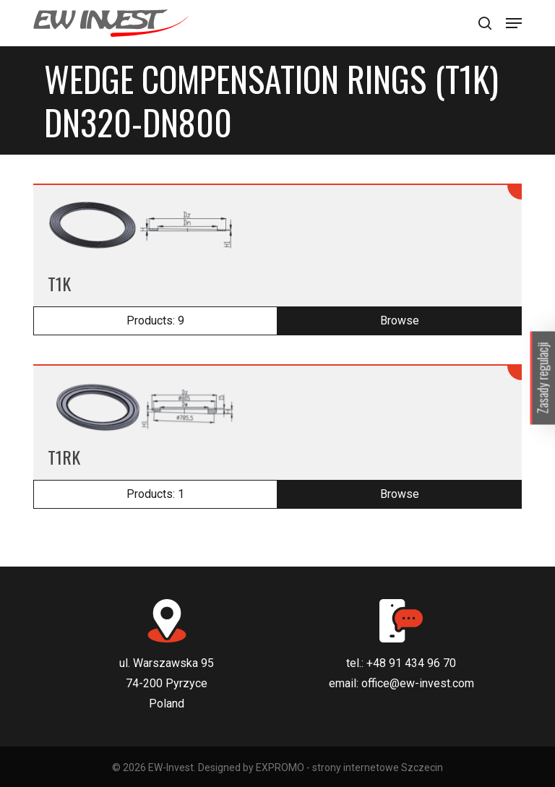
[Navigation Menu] (514, 23)
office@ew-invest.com (417, 683)
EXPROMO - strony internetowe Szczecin (349, 767)
